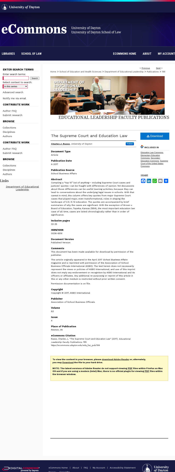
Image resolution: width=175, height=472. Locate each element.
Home (53, 72)
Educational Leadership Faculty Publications (114, 117)
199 (163, 72)
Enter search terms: (14, 74)
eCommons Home (58, 467)
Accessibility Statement (123, 467)
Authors (7, 136)
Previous (146, 68)
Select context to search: (17, 82)
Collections (9, 127)
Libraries (8, 53)
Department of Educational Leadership (124, 72)
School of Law (31, 53)
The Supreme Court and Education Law (89, 136)
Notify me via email (14, 98)
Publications (153, 72)
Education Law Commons (152, 152)
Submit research (12, 115)
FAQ (86, 467)
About (76, 467)
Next (158, 68)
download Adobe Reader (115, 359)
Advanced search (13, 92)
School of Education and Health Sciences (80, 72)
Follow (130, 144)
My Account (99, 467)
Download (155, 136)
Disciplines (9, 131)
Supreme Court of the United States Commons (154, 163)
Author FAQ (10, 110)
